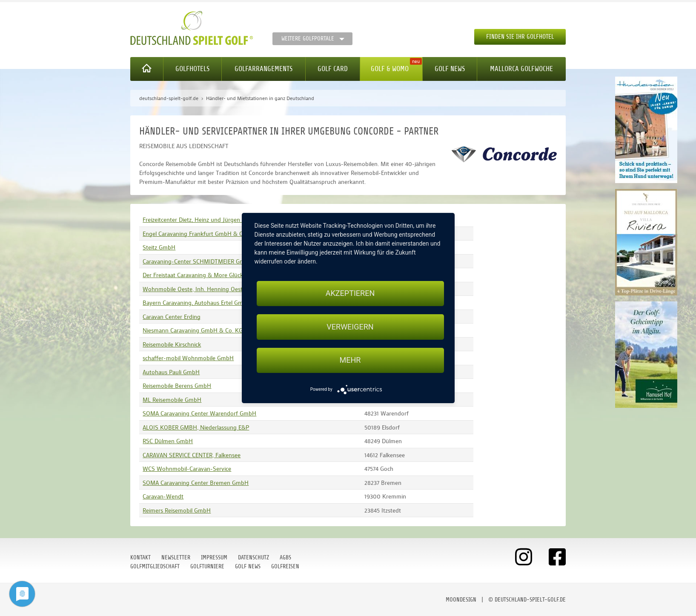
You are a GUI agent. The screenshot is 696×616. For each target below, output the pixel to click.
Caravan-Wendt (163, 496)
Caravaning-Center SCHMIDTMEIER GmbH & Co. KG (210, 261)
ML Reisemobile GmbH (172, 399)
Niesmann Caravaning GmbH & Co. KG (193, 330)
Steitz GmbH (159, 247)
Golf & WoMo (390, 69)
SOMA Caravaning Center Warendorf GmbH (199, 413)
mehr (350, 360)
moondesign (461, 599)
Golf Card (333, 69)
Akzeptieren (350, 293)
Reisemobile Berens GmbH (177, 385)
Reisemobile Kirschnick (172, 344)
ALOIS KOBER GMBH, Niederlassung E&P (196, 427)
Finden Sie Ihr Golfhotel (520, 36)
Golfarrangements (263, 69)
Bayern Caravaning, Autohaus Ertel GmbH (197, 302)
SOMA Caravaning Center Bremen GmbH (196, 482)
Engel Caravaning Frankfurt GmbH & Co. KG (200, 233)
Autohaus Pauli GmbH (171, 372)
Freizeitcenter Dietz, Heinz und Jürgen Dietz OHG (206, 219)
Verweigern (350, 326)
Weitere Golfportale (307, 38)
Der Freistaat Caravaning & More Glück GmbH (202, 275)
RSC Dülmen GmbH (168, 441)
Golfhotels (192, 69)
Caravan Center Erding (171, 316)
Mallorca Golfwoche (521, 69)
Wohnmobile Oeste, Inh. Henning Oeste (194, 289)
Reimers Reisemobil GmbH (177, 510)
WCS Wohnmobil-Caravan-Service (187, 468)
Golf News (450, 69)
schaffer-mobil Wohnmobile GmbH (188, 358)
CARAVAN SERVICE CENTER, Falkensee (192, 455)
